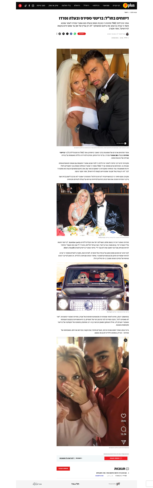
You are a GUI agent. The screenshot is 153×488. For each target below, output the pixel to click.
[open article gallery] (93, 97)
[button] (93, 474)
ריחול (126, 12)
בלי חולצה (66, 6)
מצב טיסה (41, 6)
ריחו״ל (86, 6)
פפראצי (106, 6)
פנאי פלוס (133, 12)
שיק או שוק (53, 6)
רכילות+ (96, 6)
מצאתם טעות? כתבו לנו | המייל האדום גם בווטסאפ (116, 453)
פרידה (121, 37)
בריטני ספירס (115, 37)
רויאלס (77, 6)
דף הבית (116, 6)
